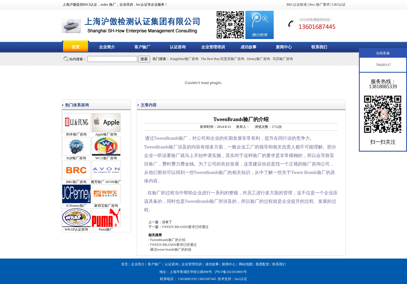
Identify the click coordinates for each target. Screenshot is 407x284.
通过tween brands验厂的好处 (171, 249)
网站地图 (245, 264)
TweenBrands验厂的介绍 (167, 240)
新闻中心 (284, 47)
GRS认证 (338, 5)
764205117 (383, 65)
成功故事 (248, 47)
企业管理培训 (213, 47)
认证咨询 (178, 47)
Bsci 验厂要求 (319, 5)
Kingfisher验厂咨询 (184, 59)
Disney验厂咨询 (258, 59)
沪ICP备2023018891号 (231, 272)
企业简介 (107, 47)
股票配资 (262, 264)
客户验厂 (142, 47)
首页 (76, 47)
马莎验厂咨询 (283, 59)
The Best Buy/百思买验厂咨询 (222, 59)
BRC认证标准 (296, 5)
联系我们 (319, 47)
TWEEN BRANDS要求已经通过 (185, 227)
